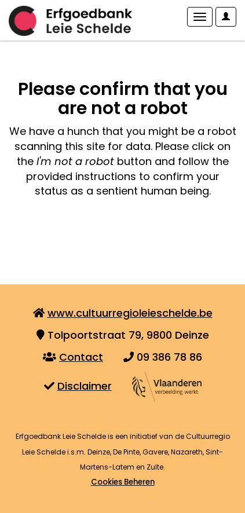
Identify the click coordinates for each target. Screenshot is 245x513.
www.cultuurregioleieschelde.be (130, 313)
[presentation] (105, 235)
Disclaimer (84, 386)
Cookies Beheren (123, 482)
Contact (81, 357)
